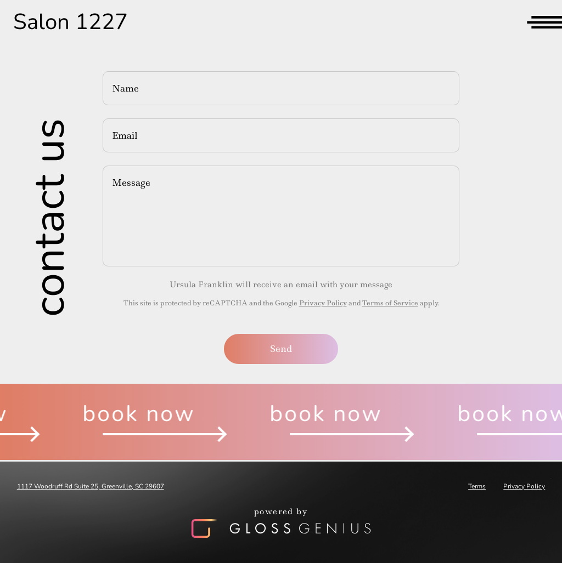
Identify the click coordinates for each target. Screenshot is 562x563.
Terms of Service (390, 303)
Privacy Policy (323, 303)
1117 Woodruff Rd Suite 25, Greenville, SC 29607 (90, 486)
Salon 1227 (70, 22)
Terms (477, 486)
